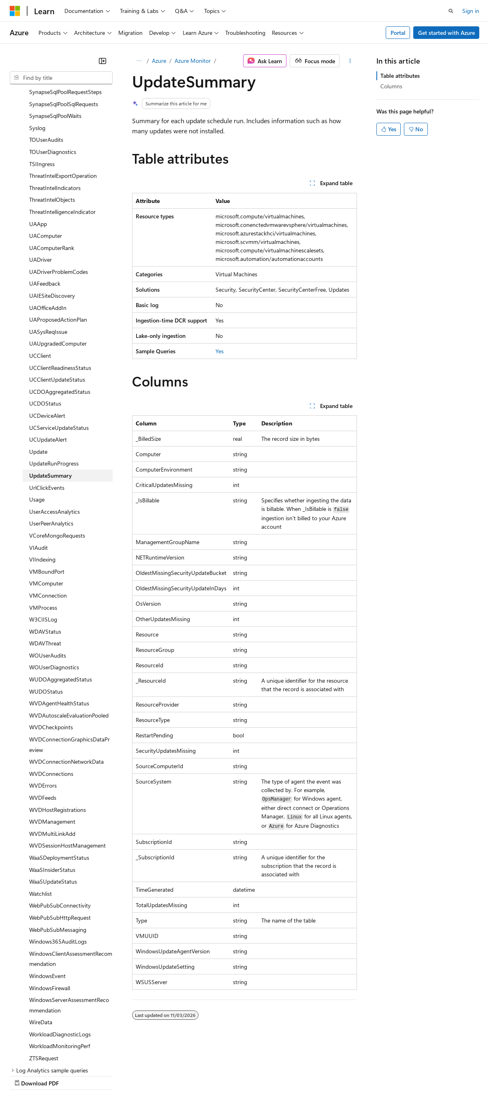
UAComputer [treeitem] (45, 165)
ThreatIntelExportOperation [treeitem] (63, 105)
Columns (391, 86)
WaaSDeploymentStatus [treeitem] (59, 787)
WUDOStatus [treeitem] (46, 621)
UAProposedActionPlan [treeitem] (58, 249)
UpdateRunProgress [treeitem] (54, 393)
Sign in (470, 11)
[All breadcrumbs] (139, 60)
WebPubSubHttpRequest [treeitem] (60, 847)
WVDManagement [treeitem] (52, 751)
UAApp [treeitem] (38, 153)
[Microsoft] (15, 11)
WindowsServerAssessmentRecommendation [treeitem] (69, 934)
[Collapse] (102, 60)
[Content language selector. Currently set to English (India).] (36, 1055)
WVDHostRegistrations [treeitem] (57, 739)
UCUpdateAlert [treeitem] (48, 369)
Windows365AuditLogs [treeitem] (58, 871)
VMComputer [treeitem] (46, 513)
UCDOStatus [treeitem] (45, 333)
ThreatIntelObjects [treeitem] (52, 129)
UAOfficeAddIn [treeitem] (47, 237)
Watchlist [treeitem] (40, 823)
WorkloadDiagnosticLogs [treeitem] (60, 964)
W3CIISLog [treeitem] (43, 549)
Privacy (177, 1075)
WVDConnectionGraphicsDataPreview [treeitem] (69, 674)
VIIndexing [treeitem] (42, 489)
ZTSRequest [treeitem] (43, 987)
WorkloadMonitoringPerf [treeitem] (59, 975)
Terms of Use (296, 1075)
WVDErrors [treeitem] (43, 715)
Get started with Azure (446, 32)
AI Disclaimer (26, 1075)
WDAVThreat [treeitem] (45, 573)
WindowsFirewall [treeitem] (49, 917)
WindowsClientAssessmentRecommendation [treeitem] (70, 888)
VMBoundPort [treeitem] (46, 501)
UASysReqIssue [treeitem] (48, 261)
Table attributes (400, 75)
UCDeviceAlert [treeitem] (47, 345)
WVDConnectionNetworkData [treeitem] (66, 691)
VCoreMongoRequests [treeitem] (57, 465)
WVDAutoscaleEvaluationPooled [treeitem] (69, 645)
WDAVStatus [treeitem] (45, 561)
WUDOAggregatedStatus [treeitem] (60, 609)
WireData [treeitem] (40, 951)
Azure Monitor (193, 60)
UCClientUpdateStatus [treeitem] (57, 309)
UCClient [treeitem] (40, 285)
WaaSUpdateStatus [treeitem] (53, 811)
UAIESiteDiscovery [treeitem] (52, 225)
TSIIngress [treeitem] (42, 93)
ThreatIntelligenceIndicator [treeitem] (62, 141)
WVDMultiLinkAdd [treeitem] (52, 763)
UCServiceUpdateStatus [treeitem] (59, 357)
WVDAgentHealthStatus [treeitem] (59, 633)
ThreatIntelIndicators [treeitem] (55, 117)
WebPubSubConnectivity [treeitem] (60, 835)
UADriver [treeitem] (40, 189)
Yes (220, 351)
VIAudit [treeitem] (38, 477)
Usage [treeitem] (37, 429)
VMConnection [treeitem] (48, 525)
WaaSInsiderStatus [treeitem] (52, 799)
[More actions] (350, 60)
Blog (110, 1075)
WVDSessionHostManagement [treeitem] (67, 775)
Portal (398, 32)
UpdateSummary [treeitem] (50, 405)
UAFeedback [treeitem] (44, 213)
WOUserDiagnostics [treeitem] (54, 596)
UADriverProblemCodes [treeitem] (58, 201)
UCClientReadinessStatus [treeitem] (60, 297)
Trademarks (336, 1075)
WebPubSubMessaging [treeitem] (57, 859)
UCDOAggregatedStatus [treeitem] (59, 321)
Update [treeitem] (38, 381)
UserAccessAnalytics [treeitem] (54, 441)
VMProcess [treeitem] (43, 537)
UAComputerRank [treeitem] (51, 177)
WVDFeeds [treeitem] (42, 727)
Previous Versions (73, 1075)
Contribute (145, 1075)
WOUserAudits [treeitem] (47, 585)
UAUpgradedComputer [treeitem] (58, 273)
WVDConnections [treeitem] (51, 703)
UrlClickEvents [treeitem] (46, 417)
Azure (159, 60)
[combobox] (61, 77)
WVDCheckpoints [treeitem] (51, 656)
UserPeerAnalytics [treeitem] (51, 453)
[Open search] (451, 11)
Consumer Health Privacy (232, 1075)
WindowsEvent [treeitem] (47, 905)
